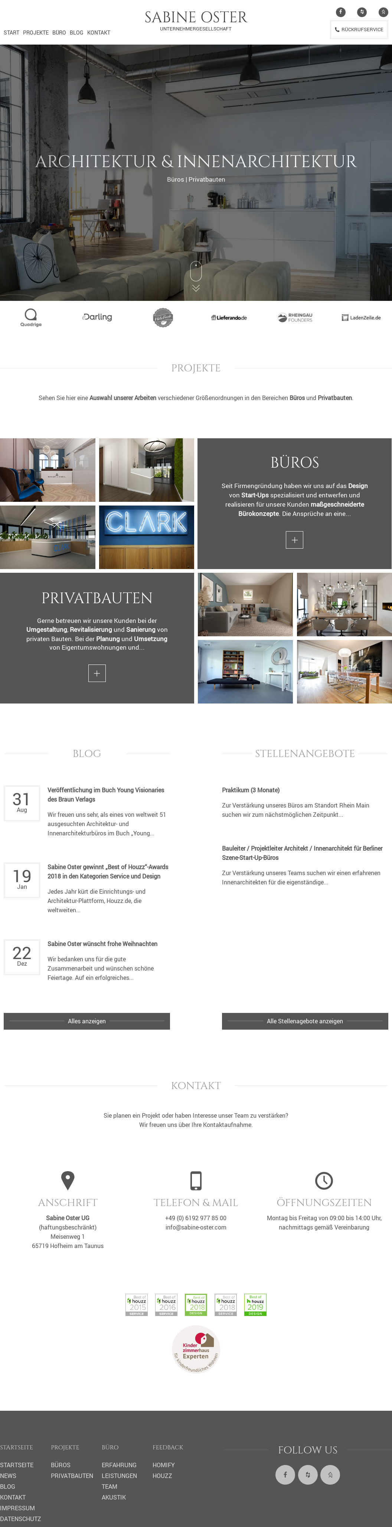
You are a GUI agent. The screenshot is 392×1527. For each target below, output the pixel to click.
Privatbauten (72, 1476)
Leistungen (119, 1476)
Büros (61, 1465)
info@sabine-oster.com (196, 1227)
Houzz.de (119, 901)
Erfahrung (119, 1465)
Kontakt (98, 32)
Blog (77, 32)
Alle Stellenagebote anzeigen (305, 1021)
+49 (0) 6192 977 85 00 (195, 1218)
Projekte (36, 32)
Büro (59, 32)
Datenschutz (20, 1519)
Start (11, 32)
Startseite (16, 1465)
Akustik (114, 1497)
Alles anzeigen (87, 1021)
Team (109, 1486)
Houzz (162, 1476)
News (8, 1476)
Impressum (17, 1508)
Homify (164, 1465)
